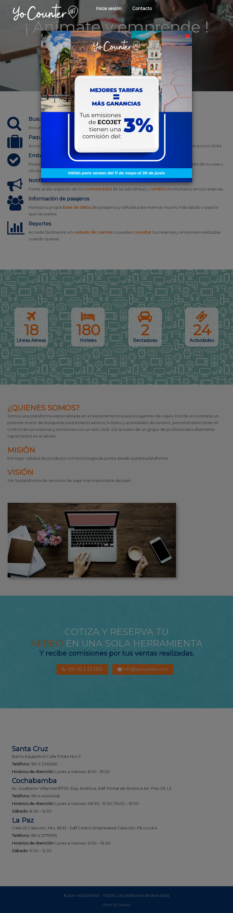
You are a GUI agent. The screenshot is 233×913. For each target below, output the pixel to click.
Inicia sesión (108, 8)
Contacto (142, 8)
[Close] (187, 36)
